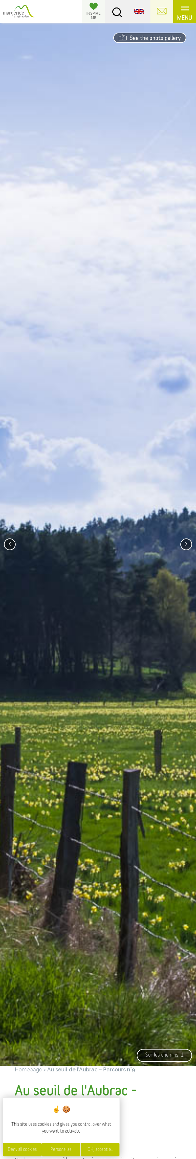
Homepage (28, 1069)
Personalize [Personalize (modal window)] (61, 1149)
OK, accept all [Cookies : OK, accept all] (100, 1149)
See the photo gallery (150, 37)
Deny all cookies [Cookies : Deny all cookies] (22, 1149)
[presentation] (10, 544)
